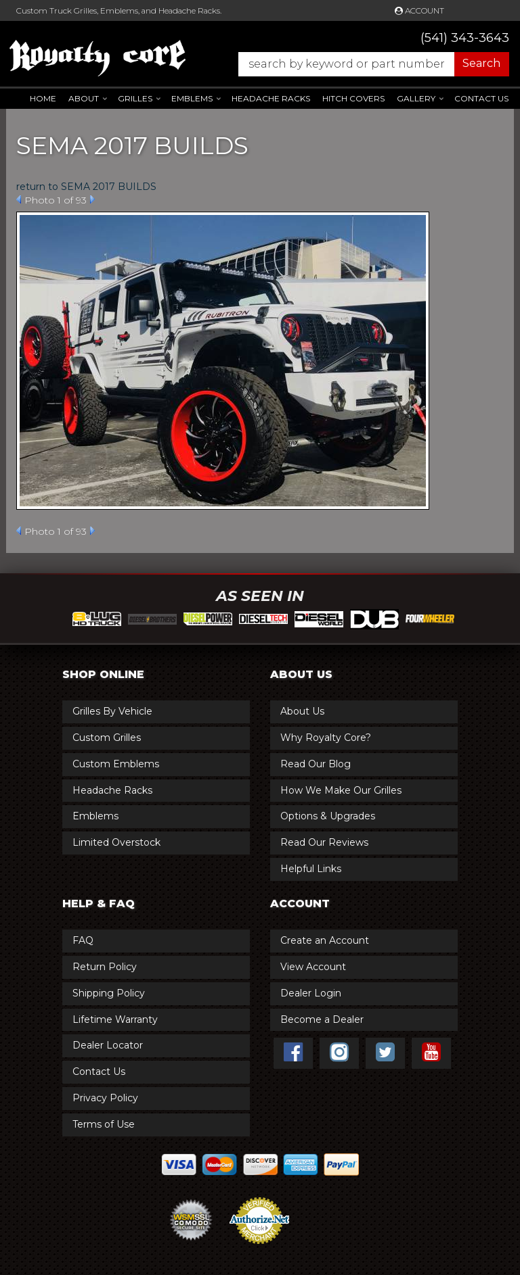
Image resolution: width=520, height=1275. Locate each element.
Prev (18, 199)
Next (92, 199)
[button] (367, 64)
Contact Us (481, 98)
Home (43, 98)
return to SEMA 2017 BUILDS (86, 187)
